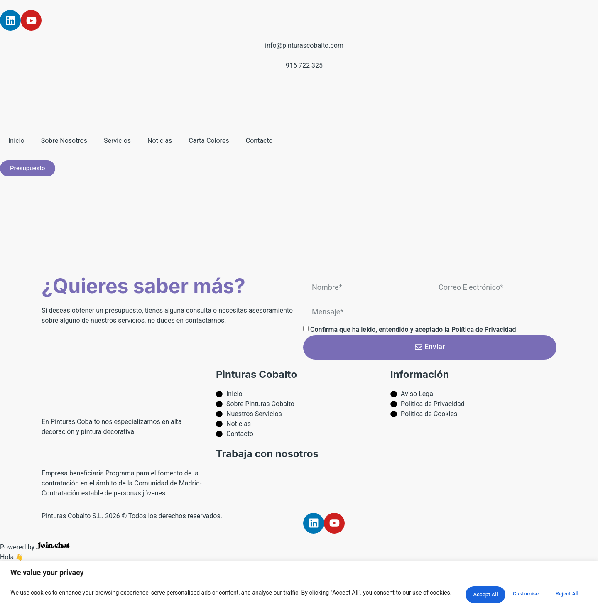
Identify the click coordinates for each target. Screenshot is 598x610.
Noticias (159, 141)
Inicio (16, 141)
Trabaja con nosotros (267, 454)
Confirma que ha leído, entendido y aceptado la (413, 330)
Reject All (512, 592)
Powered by (35, 547)
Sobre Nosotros (64, 141)
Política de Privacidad (483, 330)
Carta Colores (209, 141)
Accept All (563, 592)
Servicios (117, 141)
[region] (299, 585)
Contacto (259, 141)
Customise (460, 592)
